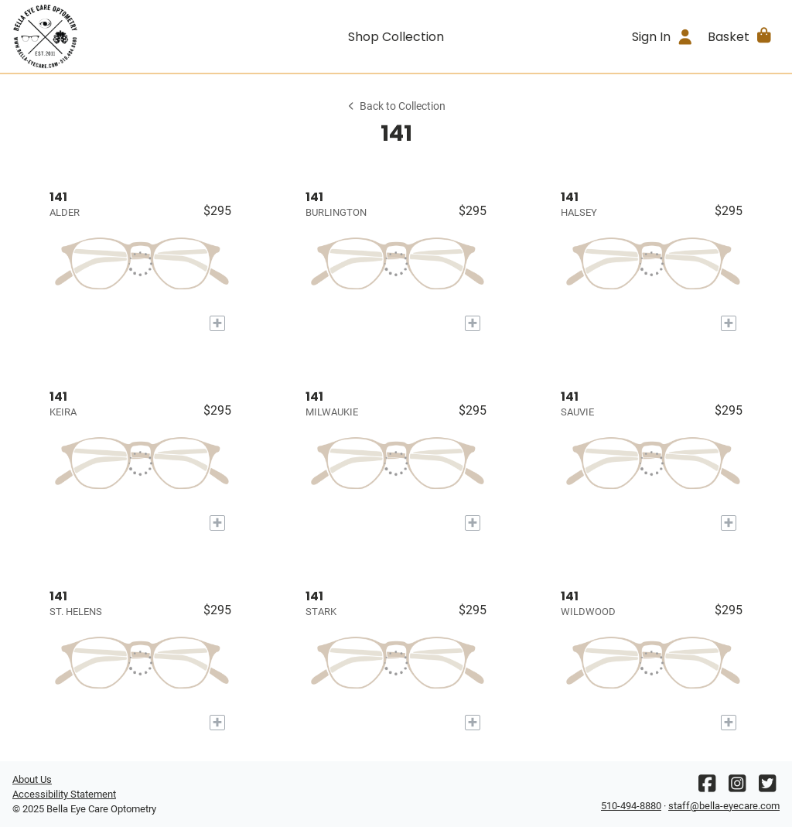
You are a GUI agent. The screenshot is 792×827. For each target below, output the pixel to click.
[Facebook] (707, 787)
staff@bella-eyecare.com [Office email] (724, 806)
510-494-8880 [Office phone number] (631, 806)
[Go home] (108, 36)
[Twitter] (767, 787)
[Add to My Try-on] (217, 323)
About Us (32, 779)
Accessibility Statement (64, 794)
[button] (741, 36)
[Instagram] (737, 787)
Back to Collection (396, 106)
